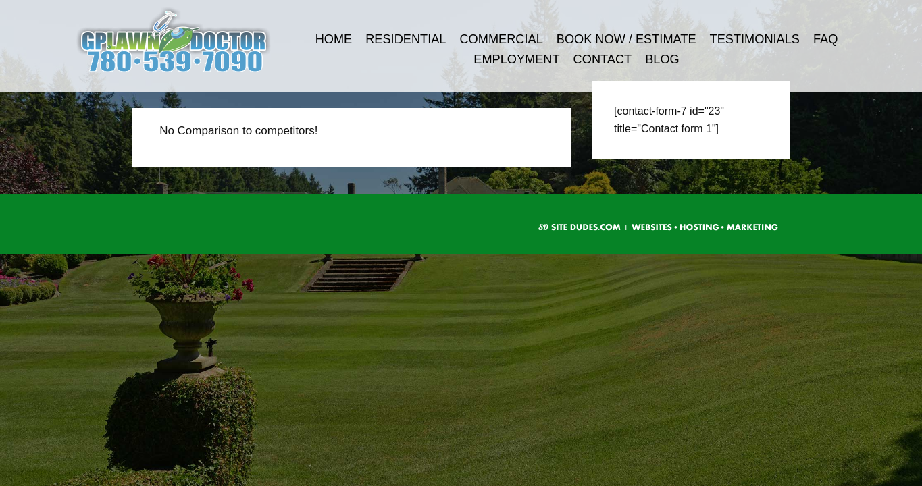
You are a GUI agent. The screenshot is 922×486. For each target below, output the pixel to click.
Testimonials (755, 39)
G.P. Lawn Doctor (191, 40)
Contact (602, 59)
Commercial (500, 39)
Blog (662, 59)
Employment (516, 59)
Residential (405, 39)
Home (334, 39)
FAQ (825, 39)
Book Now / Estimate (626, 39)
